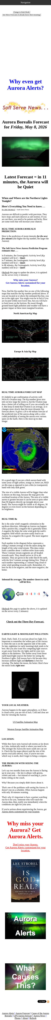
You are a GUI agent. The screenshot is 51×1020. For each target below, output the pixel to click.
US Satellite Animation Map (25, 722)
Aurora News (39, 1016)
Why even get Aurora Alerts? (25, 84)
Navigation (25, 2)
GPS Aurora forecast (23, 1016)
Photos (18, 1018)
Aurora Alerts (8, 1013)
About (25, 1018)
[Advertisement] (25, 44)
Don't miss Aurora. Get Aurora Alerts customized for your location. (25, 847)
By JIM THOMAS (8, 210)
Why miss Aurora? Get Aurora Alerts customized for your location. (25, 283)
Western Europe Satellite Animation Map (25, 729)
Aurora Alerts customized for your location (20, 812)
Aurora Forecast (23, 1013)
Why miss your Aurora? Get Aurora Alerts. (25, 830)
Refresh (6, 272)
